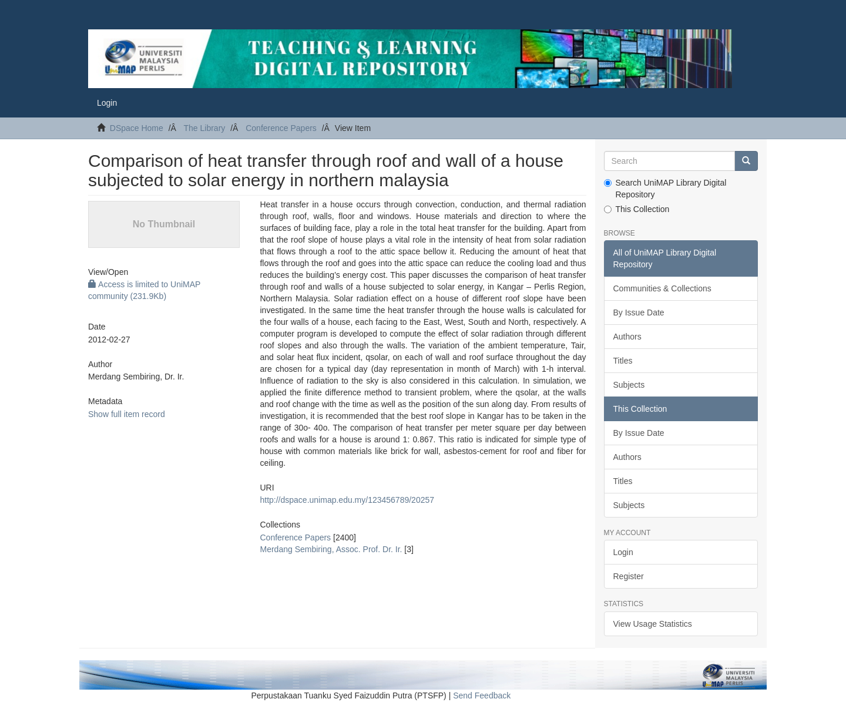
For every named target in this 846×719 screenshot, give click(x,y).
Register (628, 576)
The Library (204, 128)
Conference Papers (281, 128)
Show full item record (126, 414)
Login (623, 552)
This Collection (637, 209)
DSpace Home (136, 128)
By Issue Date (638, 312)
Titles (623, 360)
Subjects (629, 384)
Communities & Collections (662, 288)
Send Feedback (482, 695)
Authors (627, 336)
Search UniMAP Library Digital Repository (665, 188)
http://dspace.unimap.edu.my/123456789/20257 (347, 500)
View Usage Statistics (652, 624)
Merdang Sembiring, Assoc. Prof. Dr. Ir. (331, 549)
